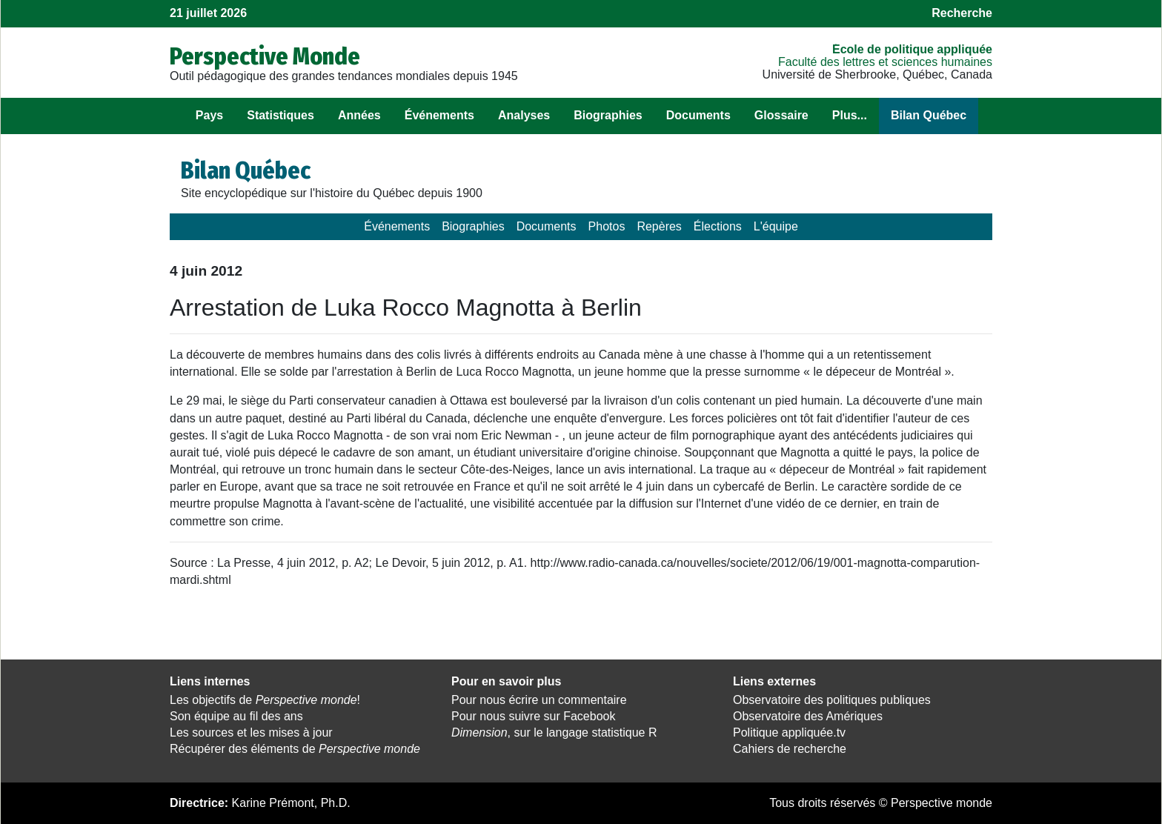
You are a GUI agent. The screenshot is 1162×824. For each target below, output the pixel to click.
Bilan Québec (928, 115)
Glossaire (781, 115)
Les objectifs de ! (265, 700)
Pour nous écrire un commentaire (539, 700)
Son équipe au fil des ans (236, 716)
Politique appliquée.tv (789, 732)
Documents (698, 115)
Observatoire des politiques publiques (832, 700)
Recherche (962, 13)
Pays (209, 115)
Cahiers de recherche (789, 748)
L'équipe (776, 226)
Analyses (524, 115)
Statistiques (280, 115)
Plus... (849, 115)
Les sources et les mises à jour (251, 732)
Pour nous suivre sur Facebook (533, 716)
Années (359, 115)
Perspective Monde (265, 56)
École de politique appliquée (912, 49)
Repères (659, 226)
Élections (718, 226)
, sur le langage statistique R (554, 732)
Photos (606, 226)
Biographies (608, 115)
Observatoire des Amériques (808, 716)
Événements (439, 115)
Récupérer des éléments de (295, 748)
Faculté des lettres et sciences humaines (885, 62)
